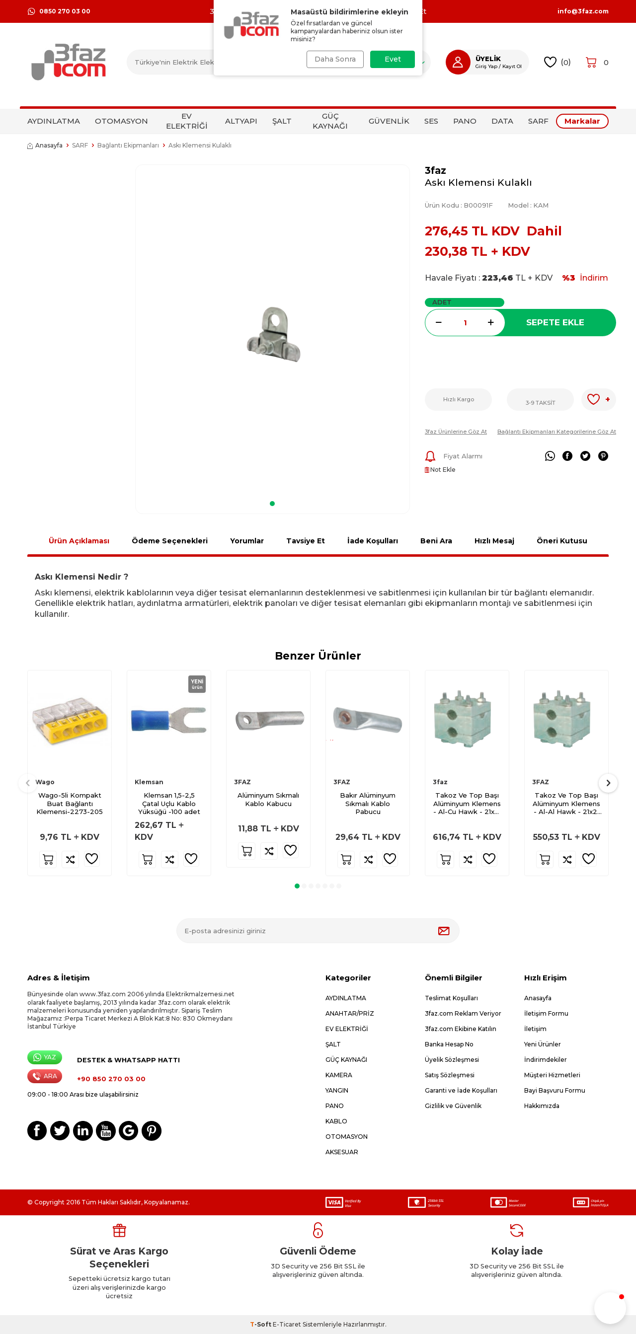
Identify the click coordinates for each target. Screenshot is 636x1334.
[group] (272, 329)
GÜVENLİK (389, 121)
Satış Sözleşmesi (450, 1075)
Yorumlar (247, 540)
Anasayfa (45, 145)
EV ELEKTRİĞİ (187, 121)
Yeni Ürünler (542, 1044)
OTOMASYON (121, 121)
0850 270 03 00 (58, 11)
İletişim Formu (546, 1013)
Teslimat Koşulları (451, 998)
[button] (272, 503)
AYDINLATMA (53, 121)
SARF (538, 121)
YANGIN (336, 1090)
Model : (528, 205)
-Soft (261, 1324)
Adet (442, 302)
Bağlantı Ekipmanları (128, 145)
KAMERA (338, 1075)
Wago (45, 782)
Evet (393, 59)
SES (431, 121)
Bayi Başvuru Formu (554, 1090)
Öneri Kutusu (562, 540)
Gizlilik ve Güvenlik (453, 1106)
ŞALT (282, 121)
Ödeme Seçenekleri (170, 540)
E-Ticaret (287, 1324)
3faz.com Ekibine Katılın (460, 1029)
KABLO (336, 1121)
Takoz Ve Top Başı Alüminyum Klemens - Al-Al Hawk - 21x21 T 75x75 (566, 803)
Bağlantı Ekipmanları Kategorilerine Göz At (556, 431)
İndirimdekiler (545, 1059)
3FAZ (242, 782)
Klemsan (149, 782)
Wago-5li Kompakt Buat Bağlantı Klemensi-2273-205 (69, 803)
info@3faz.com (583, 11)
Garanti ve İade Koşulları (461, 1090)
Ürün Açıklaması (79, 540)
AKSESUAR (341, 1152)
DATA (502, 121)
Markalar (582, 121)
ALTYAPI (241, 121)
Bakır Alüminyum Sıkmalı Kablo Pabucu (368, 803)
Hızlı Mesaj (494, 540)
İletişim (535, 1029)
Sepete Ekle (555, 322)
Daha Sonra (334, 59)
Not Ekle (440, 469)
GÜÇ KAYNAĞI (330, 121)
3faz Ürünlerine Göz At (456, 431)
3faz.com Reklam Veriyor (463, 1013)
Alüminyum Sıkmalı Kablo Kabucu (268, 799)
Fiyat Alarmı (453, 456)
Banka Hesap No (449, 1044)
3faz (435, 170)
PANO (465, 121)
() (557, 62)
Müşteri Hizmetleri (552, 1075)
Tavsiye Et (305, 540)
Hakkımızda (541, 1106)
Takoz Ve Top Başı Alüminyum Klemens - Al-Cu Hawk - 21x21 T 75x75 (467, 803)
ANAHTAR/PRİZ (349, 1013)
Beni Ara (436, 540)
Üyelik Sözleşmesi (452, 1059)
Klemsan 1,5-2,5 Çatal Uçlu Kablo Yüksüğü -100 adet (169, 803)
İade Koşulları (372, 540)
